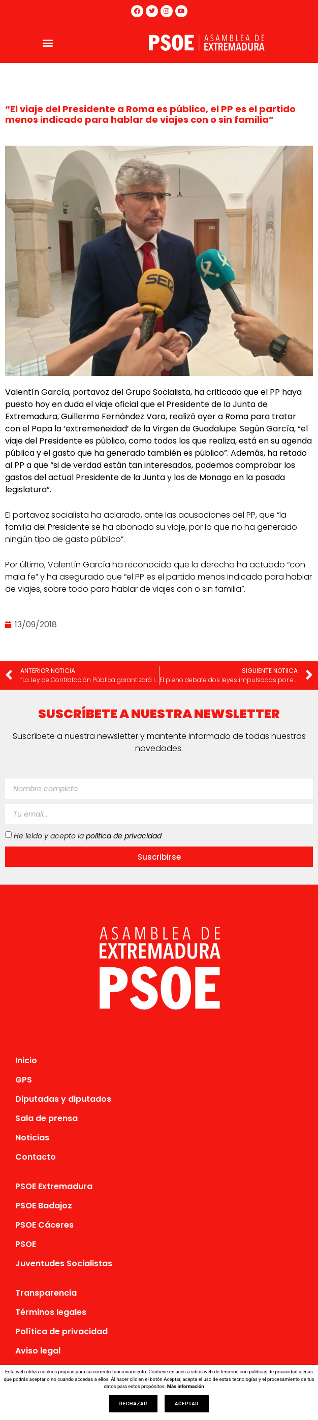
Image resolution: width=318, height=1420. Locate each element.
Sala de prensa (46, 1118)
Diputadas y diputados (63, 1099)
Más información (185, 1386)
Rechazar (133, 1403)
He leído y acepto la (88, 836)
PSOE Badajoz (43, 1205)
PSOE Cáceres (44, 1225)
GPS (23, 1080)
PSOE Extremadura (53, 1186)
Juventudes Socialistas (63, 1263)
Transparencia (46, 1293)
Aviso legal (37, 1351)
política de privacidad (124, 836)
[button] (47, 42)
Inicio (26, 1060)
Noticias (32, 1137)
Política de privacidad (61, 1331)
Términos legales (50, 1312)
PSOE (25, 1244)
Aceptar (187, 1403)
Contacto (35, 1157)
